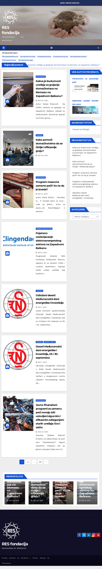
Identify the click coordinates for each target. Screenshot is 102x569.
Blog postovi (40, 76)
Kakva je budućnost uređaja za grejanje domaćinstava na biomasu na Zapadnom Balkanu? (49, 89)
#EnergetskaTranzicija (27, 56)
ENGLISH (75, 3)
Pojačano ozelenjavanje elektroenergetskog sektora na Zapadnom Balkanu (50, 241)
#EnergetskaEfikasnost (10, 56)
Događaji (39, 135)
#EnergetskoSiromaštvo (78, 56)
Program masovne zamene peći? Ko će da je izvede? (50, 185)
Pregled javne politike (44, 228)
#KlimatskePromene (9, 60)
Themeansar (6, 563)
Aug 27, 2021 (43, 432)
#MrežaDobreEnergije (25, 60)
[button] (98, 48)
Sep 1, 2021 (42, 362)
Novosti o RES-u (49, 342)
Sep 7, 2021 (42, 307)
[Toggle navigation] (51, 48)
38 (40, 462)
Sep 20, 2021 (43, 100)
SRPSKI (69, 3)
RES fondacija (15, 543)
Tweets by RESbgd (80, 129)
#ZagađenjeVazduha (44, 56)
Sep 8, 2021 (42, 252)
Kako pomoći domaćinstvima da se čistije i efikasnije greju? (83, 164)
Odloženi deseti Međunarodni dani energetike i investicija (49, 299)
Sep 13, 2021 (43, 194)
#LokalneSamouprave (60, 56)
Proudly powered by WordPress (16, 558)
